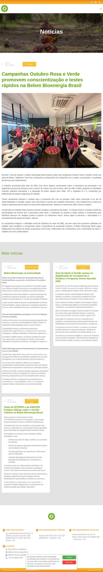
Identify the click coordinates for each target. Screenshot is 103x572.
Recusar (69, 562)
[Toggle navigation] (101, 8)
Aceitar (69, 557)
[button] (2, 387)
